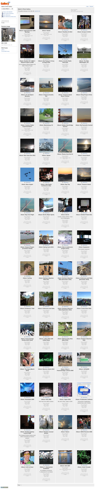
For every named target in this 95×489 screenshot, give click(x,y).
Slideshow (66, 30)
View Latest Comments (8, 13)
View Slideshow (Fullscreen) (9, 16)
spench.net (37, 11)
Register (91, 6)
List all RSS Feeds (5, 51)
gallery (2, 49)
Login (87, 6)
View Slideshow (6, 15)
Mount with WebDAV (7, 11)
